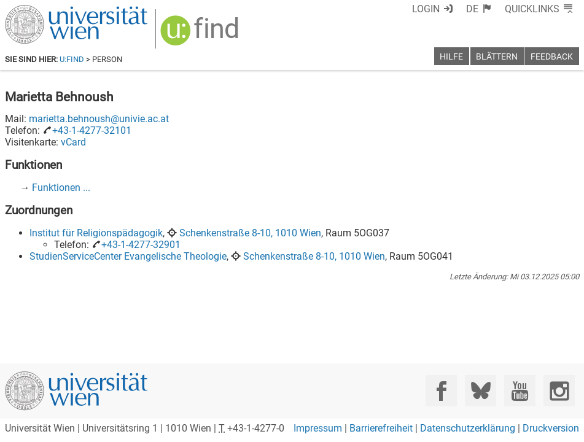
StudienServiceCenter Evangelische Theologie (128, 256)
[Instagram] (559, 390)
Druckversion (551, 428)
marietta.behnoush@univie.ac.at (99, 119)
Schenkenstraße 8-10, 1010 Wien (250, 233)
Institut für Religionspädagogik (96, 233)
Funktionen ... (61, 187)
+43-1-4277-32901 (141, 244)
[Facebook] (441, 390)
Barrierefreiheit (381, 428)
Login (426, 9)
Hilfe (451, 57)
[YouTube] (519, 390)
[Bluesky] (480, 390)
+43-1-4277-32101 (91, 130)
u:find (72, 59)
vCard (73, 142)
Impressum (318, 428)
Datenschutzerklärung (467, 428)
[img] (201, 35)
